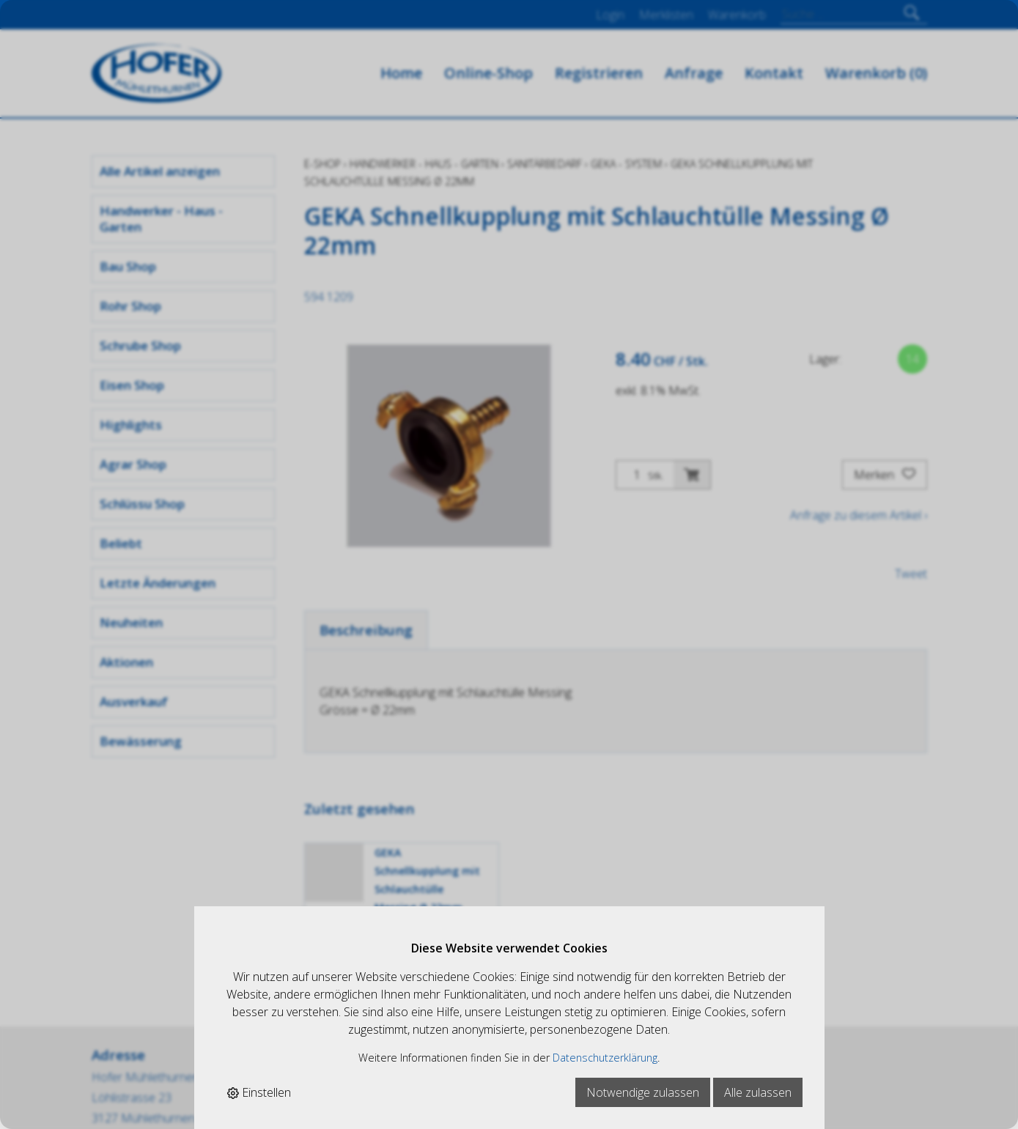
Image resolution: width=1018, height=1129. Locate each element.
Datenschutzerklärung (605, 1058)
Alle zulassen (758, 1092)
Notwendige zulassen (642, 1092)
